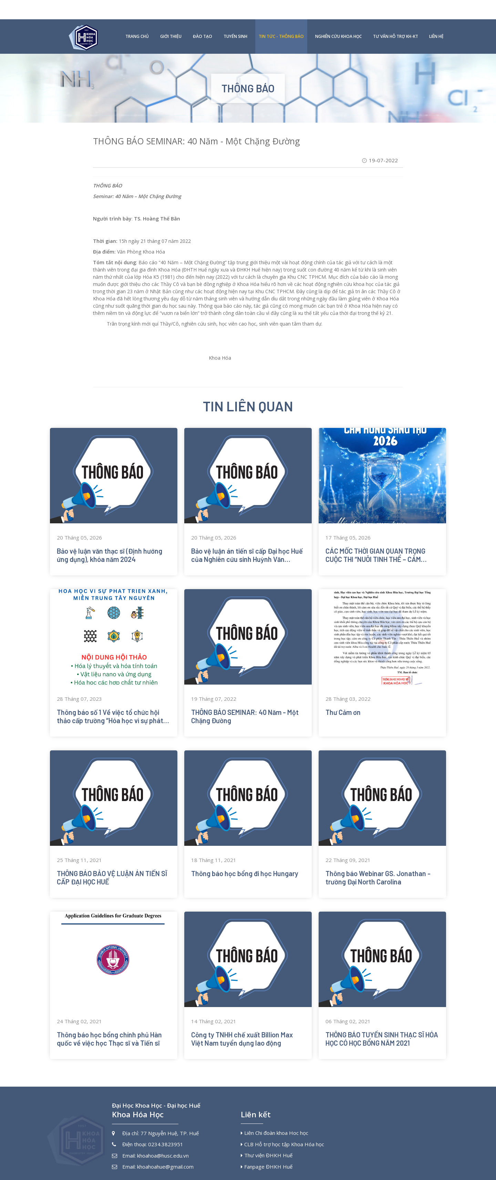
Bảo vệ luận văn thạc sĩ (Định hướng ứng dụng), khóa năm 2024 (109, 542)
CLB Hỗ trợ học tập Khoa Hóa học (282, 1131)
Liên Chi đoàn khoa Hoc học (274, 1120)
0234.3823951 (165, 1131)
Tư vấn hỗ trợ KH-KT (395, 17)
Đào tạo (202, 17)
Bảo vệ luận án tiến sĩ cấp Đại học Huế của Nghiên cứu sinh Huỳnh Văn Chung (247, 542)
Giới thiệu (171, 17)
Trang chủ (137, 17)
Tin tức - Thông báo (281, 17)
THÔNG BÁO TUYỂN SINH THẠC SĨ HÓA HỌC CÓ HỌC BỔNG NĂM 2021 (382, 1026)
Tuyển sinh (235, 17)
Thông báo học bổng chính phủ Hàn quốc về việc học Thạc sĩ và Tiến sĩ (109, 1026)
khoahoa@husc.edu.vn (163, 1142)
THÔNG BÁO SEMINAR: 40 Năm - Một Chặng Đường (245, 704)
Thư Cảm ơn (343, 700)
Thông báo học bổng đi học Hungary (244, 861)
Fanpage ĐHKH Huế (266, 1153)
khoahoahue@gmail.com (165, 1154)
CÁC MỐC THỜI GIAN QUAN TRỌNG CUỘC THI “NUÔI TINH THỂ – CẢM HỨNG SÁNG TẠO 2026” (375, 542)
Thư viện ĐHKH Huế (266, 1142)
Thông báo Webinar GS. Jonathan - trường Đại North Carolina (378, 865)
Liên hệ (436, 17)
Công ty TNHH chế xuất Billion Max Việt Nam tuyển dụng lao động (242, 1026)
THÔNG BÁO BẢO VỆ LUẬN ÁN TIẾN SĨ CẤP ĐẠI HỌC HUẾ (112, 865)
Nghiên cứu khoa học (338, 17)
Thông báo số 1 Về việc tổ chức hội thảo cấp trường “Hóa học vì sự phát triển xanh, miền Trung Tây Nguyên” (110, 704)
